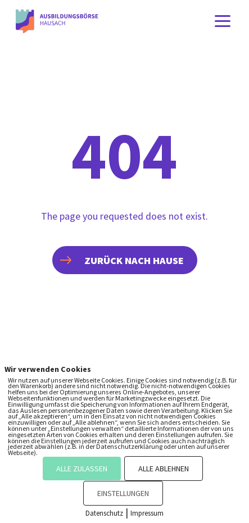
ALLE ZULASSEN (81, 468)
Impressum (147, 513)
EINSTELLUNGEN (123, 493)
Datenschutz (104, 513)
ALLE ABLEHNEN (163, 468)
